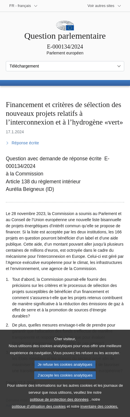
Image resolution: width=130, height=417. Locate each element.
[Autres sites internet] (104, 6)
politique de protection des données (59, 407)
